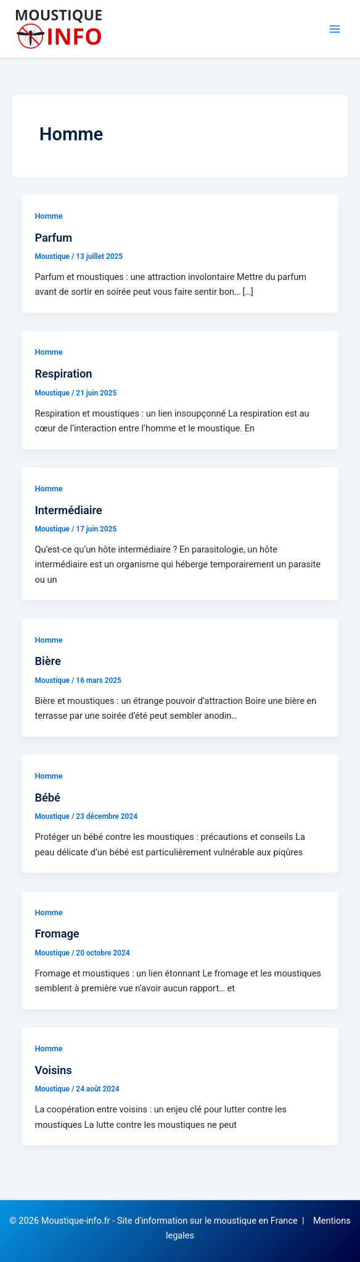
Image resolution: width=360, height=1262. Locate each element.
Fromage (57, 933)
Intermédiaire (68, 510)
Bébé (47, 797)
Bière (47, 660)
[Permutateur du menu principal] (335, 29)
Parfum (53, 237)
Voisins (53, 1070)
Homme (48, 216)
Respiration (63, 373)
